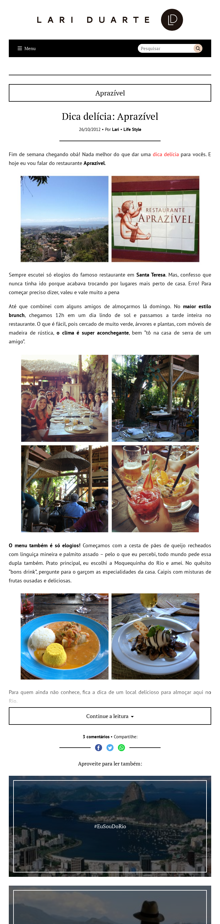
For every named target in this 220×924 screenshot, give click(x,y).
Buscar (198, 48)
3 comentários (96, 736)
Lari (115, 129)
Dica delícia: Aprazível (110, 116)
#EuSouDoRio (110, 826)
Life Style (132, 129)
